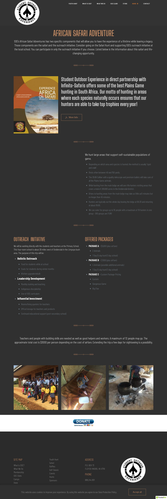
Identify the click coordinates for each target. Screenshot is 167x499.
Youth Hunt (53, 459)
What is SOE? (19, 465)
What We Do (18, 468)
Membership (19, 472)
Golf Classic (54, 469)
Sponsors (53, 480)
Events (52, 473)
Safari (51, 462)
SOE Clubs (18, 475)
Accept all (137, 492)
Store (16, 482)
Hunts (51, 476)
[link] (135, 8)
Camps (16, 479)
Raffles (52, 466)
